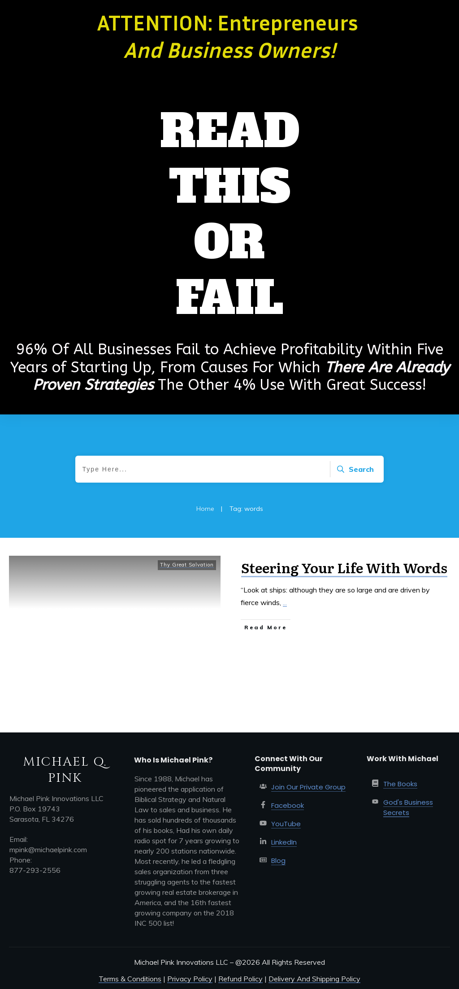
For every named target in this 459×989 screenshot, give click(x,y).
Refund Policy (240, 978)
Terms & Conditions (130, 978)
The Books (400, 784)
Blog (278, 860)
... (285, 602)
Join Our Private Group (308, 787)
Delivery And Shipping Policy (314, 978)
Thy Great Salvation (187, 565)
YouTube (286, 823)
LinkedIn (284, 842)
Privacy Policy (189, 978)
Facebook (287, 805)
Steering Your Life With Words (344, 567)
